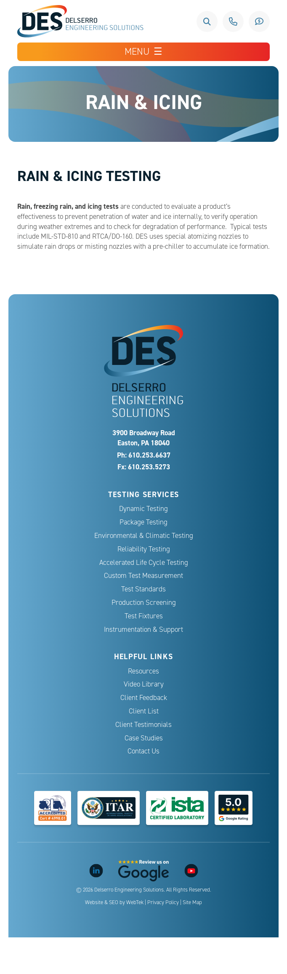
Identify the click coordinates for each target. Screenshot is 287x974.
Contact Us (143, 751)
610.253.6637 (233, 21)
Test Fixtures (144, 616)
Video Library (144, 684)
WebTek (135, 902)
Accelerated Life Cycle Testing (143, 562)
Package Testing (143, 522)
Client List (144, 711)
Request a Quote (259, 21)
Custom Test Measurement (143, 575)
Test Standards (143, 589)
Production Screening (144, 602)
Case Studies (144, 738)
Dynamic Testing (143, 508)
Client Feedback (143, 697)
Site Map (192, 902)
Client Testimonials (143, 724)
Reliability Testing (143, 549)
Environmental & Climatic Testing (143, 535)
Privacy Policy (163, 902)
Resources (143, 671)
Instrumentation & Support (143, 629)
